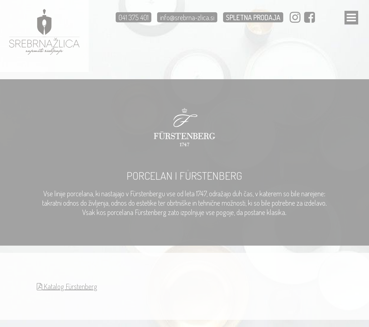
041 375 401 (133, 17)
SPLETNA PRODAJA (253, 17)
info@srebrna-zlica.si (187, 17)
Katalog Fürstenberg (67, 286)
